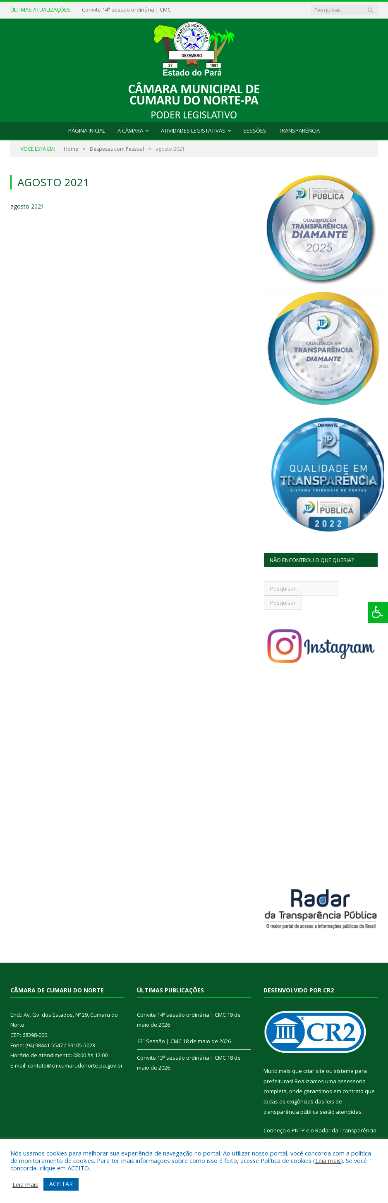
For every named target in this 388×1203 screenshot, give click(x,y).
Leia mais (328, 1160)
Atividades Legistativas (193, 130)
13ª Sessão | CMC (159, 1041)
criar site (314, 1071)
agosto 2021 (27, 206)
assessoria (352, 1081)
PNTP (298, 1130)
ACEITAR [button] (61, 1184)
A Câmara (130, 130)
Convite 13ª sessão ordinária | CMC (181, 1057)
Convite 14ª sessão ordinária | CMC (126, 9)
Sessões (254, 130)
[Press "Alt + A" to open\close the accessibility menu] (378, 612)
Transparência (299, 130)
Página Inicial (86, 130)
